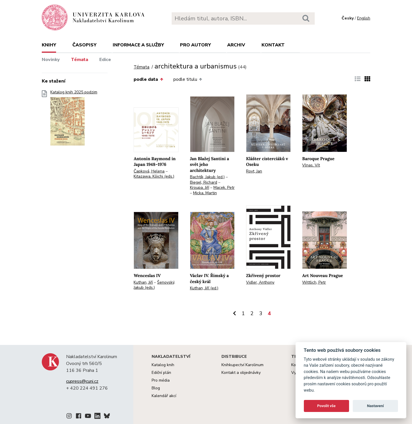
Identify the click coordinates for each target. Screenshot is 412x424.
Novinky (51, 59)
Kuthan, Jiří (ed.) (204, 288)
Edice (105, 59)
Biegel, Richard (203, 182)
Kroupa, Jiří (199, 187)
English (363, 18)
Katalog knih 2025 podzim (73, 120)
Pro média (161, 380)
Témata (79, 59)
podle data (148, 79)
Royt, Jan (254, 171)
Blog (156, 388)
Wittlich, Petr (314, 282)
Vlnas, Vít (311, 165)
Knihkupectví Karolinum (242, 365)
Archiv (236, 45)
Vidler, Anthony (260, 282)
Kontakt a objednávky (241, 372)
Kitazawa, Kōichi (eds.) (154, 176)
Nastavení (375, 406)
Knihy (49, 45)
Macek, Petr (224, 187)
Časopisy (84, 45)
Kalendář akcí (164, 396)
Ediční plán (161, 372)
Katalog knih (163, 365)
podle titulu (187, 79)
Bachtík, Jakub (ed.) (207, 177)
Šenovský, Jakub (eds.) (154, 285)
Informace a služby (138, 45)
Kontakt (273, 45)
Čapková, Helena (149, 171)
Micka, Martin (205, 193)
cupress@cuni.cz (82, 381)
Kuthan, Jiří (143, 282)
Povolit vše (326, 406)
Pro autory (195, 45)
